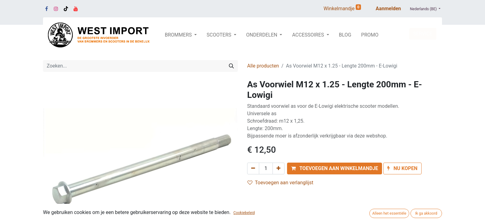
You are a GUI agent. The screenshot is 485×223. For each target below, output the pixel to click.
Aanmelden (388, 8)
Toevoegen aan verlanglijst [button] (280, 183)
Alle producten (263, 66)
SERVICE (422, 34)
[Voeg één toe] (279, 168)
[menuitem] (345, 35)
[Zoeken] (231, 66)
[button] (334, 168)
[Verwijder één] (253, 168)
